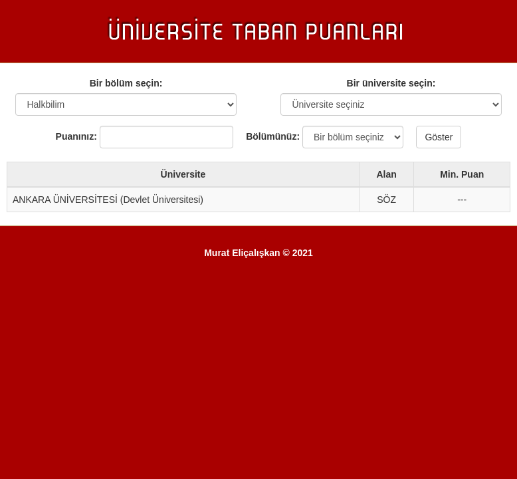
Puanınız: (76, 136)
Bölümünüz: (268, 136)
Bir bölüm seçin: (126, 83)
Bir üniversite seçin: (391, 83)
